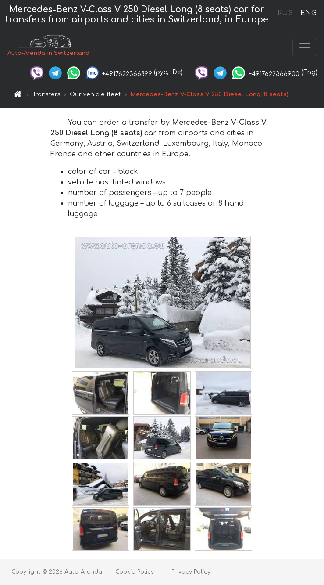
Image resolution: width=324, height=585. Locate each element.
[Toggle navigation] (304, 47)
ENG (308, 13)
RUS (285, 13)
